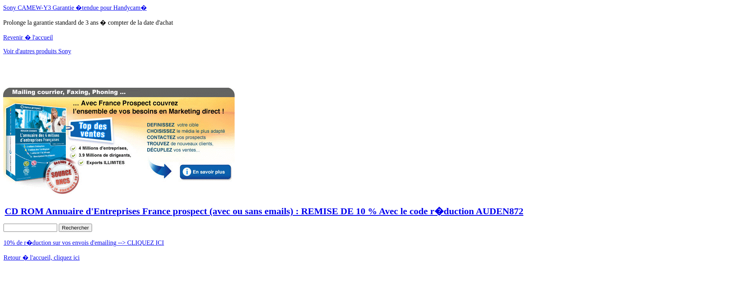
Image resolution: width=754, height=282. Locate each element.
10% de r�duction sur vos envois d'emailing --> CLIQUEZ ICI (84, 242)
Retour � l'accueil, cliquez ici (42, 257)
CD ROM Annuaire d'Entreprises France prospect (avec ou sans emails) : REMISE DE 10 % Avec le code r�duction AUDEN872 (264, 211)
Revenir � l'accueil (28, 37)
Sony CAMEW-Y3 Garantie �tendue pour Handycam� (75, 7)
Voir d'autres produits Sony (37, 51)
